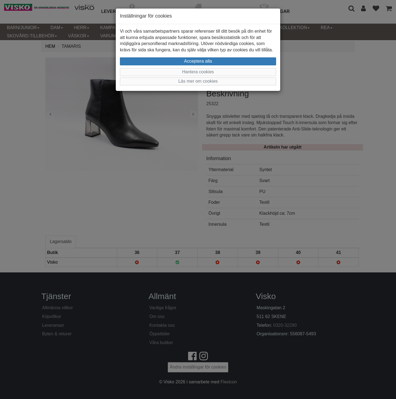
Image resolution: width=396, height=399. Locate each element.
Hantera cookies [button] (198, 71)
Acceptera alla (198, 61)
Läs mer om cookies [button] (198, 81)
